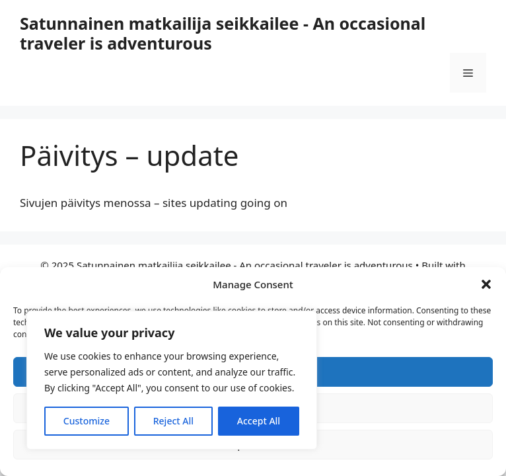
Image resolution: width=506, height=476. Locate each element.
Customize (86, 421)
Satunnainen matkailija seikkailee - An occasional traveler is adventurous (222, 33)
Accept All (258, 421)
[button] (486, 284)
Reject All (173, 421)
